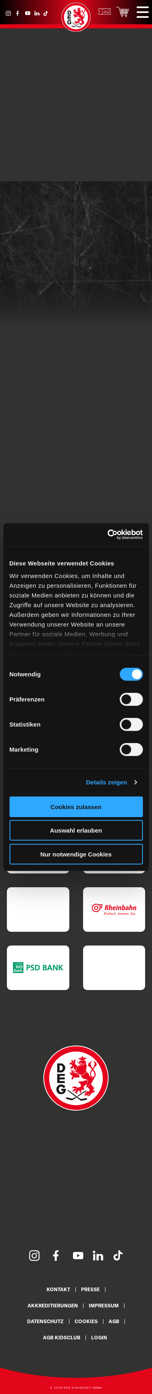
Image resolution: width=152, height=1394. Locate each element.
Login (99, 1337)
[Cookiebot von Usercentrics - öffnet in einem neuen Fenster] (108, 534)
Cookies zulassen (76, 806)
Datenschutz (45, 1321)
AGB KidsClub (61, 1337)
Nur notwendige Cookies (76, 853)
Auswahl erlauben (76, 830)
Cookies (86, 1321)
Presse (90, 1289)
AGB (114, 1321)
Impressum (104, 1306)
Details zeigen (106, 782)
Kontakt (58, 1289)
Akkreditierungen (53, 1306)
